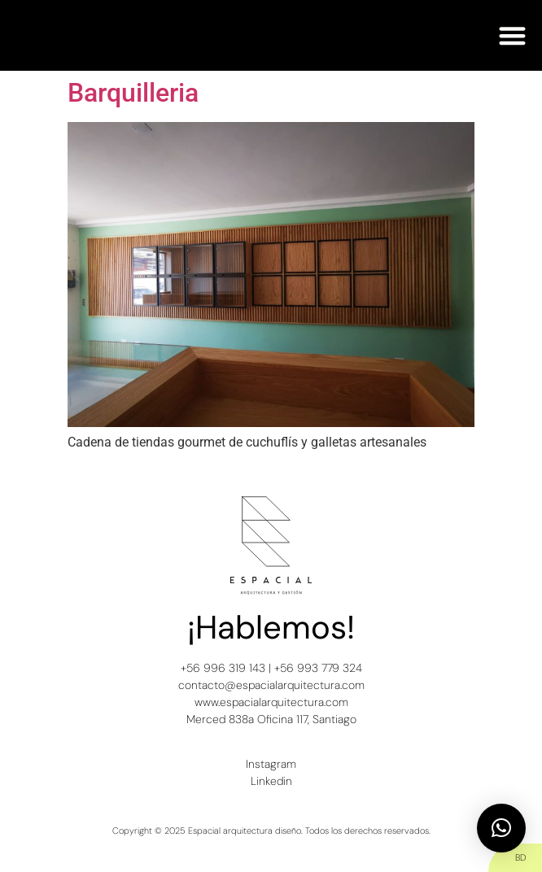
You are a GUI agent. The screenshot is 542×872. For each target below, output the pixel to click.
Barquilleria (133, 92)
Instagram (271, 763)
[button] (513, 35)
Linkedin (271, 781)
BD (520, 857)
